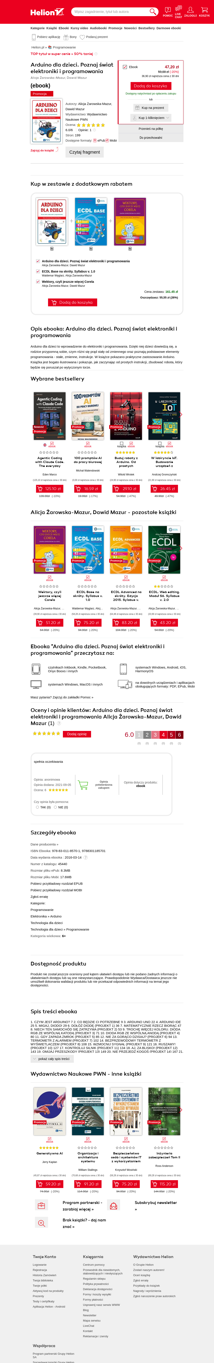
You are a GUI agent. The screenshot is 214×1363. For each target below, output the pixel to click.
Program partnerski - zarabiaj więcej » (82, 1206)
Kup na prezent (153, 108)
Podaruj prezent (97, 37)
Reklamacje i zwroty (95, 1336)
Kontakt (88, 1331)
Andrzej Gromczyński (164, 474)
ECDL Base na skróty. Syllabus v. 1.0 (68, 271)
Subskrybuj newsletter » (156, 1206)
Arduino (56, 916)
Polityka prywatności (96, 1284)
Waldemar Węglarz (53, 275)
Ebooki (64, 28)
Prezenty (38, 1296)
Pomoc (85, 697)
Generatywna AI (49, 1153)
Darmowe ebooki (169, 28)
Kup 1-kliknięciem (151, 118)
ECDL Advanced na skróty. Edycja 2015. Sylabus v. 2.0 (126, 598)
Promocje (116, 28)
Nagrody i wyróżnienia (147, 1291)
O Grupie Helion (143, 1264)
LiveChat (88, 1325)
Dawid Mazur (75, 109)
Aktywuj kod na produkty (48, 1291)
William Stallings (87, 1169)
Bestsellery (146, 28)
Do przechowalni (151, 137)
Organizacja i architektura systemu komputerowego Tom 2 (88, 1161)
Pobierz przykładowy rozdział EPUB (57, 883)
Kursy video (79, 28)
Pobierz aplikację (48, 37)
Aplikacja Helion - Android (49, 1306)
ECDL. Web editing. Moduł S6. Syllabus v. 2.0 (164, 596)
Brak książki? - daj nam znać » (84, 1223)
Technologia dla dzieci (47, 923)
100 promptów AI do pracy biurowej (88, 460)
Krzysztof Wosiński (126, 1169)
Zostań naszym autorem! (148, 1270)
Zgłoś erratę (39, 896)
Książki (52, 28)
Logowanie (40, 1264)
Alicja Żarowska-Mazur (94, 104)
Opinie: (84, 130)
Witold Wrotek (126, 474)
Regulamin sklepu (94, 1278)
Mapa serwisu (91, 1320)
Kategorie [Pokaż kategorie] (38, 28)
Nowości (130, 28)
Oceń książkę (141, 1275)
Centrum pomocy (94, 1264)
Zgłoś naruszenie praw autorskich (154, 1296)
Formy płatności (93, 1299)
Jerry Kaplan (49, 1162)
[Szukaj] (153, 11)
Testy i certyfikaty (43, 1301)
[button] (180, 414)
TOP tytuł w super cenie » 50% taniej (62, 54)
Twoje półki (40, 1285)
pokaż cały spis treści (53, 1059)
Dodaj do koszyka (150, 86)
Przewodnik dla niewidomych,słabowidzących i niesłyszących (103, 1271)
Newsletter (89, 1315)
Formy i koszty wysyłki (97, 1294)
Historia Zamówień (44, 1275)
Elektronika (39, 916)
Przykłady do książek (146, 1285)
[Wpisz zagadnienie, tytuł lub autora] (109, 11)
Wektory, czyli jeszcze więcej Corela (68, 281)
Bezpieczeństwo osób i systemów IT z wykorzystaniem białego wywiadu (126, 1159)
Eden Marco (50, 474)
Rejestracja (40, 1270)
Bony (73, 37)
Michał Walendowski (88, 470)
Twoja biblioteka (43, 1280)
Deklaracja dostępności (97, 1289)
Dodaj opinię (77, 734)
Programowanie (42, 910)
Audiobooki (98, 28)
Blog (86, 1310)
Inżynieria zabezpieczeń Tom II (164, 1155)
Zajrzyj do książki (42, 150)
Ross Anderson (164, 1166)
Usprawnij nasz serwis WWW (101, 1304)
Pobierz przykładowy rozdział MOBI (56, 890)
